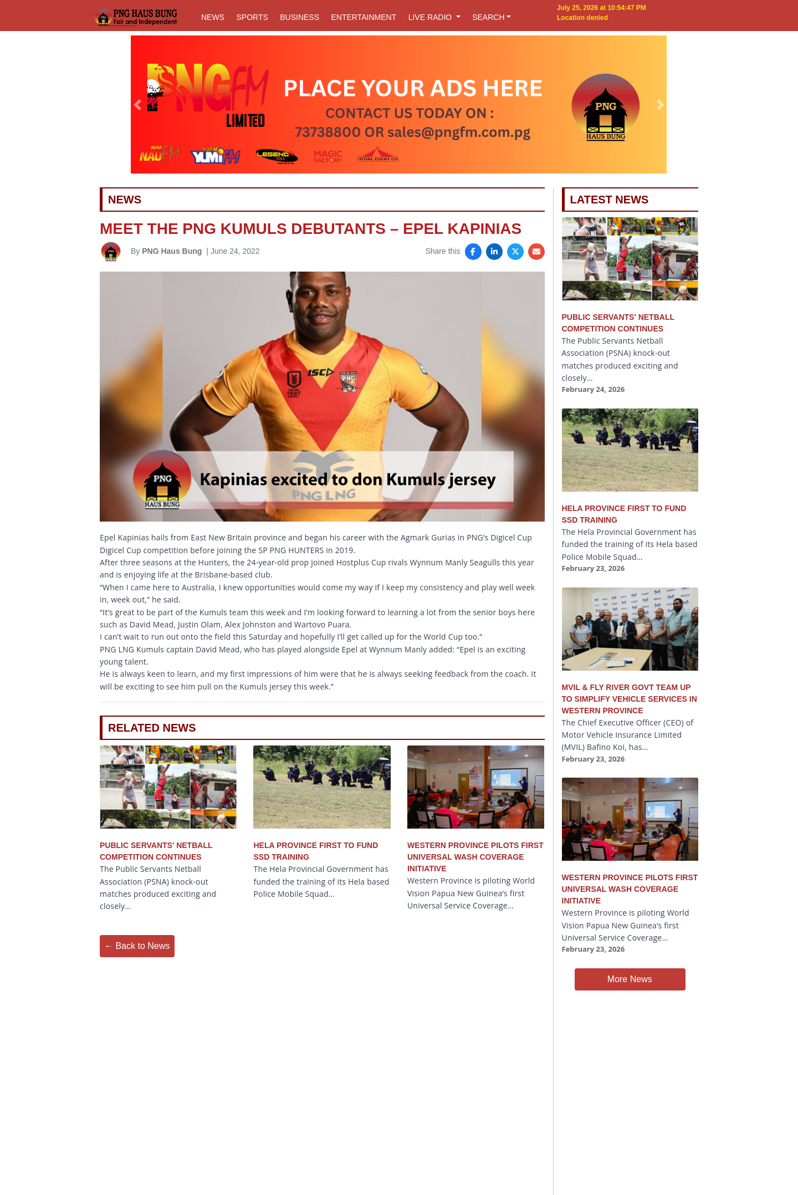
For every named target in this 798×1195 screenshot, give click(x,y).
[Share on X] (515, 251)
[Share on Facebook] (473, 251)
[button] (137, 104)
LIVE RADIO (431, 17)
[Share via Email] (536, 251)
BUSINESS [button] (299, 17)
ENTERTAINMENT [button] (363, 17)
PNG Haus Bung (172, 251)
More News (629, 979)
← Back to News (137, 946)
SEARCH (488, 17)
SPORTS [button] (252, 17)
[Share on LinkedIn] (494, 251)
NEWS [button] (212, 17)
